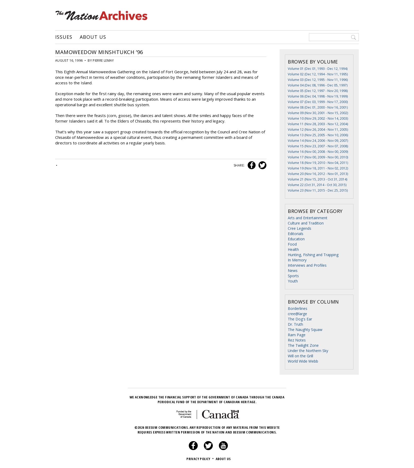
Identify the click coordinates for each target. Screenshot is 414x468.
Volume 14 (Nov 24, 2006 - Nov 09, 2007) (318, 140)
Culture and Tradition (306, 223)
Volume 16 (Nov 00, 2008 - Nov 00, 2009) (318, 151)
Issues (63, 37)
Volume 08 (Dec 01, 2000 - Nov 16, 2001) (318, 107)
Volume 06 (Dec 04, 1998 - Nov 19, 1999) (318, 96)
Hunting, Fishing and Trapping (313, 254)
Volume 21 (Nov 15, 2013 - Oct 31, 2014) (317, 179)
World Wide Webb (303, 361)
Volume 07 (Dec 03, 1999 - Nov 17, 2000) (318, 102)
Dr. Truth (295, 324)
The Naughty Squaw (305, 329)
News (293, 270)
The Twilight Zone (303, 345)
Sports (293, 275)
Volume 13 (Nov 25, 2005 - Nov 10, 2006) (318, 135)
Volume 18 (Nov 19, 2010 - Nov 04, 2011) (318, 162)
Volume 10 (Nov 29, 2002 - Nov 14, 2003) (318, 118)
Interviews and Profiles (307, 265)
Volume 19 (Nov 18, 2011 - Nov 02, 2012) (318, 168)
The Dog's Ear (300, 318)
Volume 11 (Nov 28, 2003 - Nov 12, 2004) (318, 124)
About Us (93, 37)
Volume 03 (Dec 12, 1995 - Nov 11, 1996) (318, 79)
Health (293, 249)
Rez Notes (297, 340)
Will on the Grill (300, 355)
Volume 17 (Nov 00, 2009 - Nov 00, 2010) (318, 157)
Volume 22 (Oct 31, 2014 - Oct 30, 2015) (317, 185)
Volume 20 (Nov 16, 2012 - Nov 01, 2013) (318, 174)
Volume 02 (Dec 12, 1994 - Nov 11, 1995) (318, 74)
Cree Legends (299, 228)
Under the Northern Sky (308, 350)
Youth (293, 281)
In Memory (297, 259)
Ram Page (296, 334)
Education (296, 238)
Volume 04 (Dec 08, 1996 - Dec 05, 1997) (317, 85)
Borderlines (297, 308)
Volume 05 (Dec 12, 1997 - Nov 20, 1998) (318, 91)
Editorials (295, 233)
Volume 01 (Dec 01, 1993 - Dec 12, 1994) (317, 68)
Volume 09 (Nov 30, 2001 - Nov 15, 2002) (318, 113)
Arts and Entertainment (307, 217)
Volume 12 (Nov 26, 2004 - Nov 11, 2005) (318, 129)
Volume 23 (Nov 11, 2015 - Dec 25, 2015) (318, 190)
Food (292, 244)
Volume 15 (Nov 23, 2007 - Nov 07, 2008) (318, 146)
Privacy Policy (200, 458)
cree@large (297, 313)
